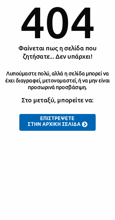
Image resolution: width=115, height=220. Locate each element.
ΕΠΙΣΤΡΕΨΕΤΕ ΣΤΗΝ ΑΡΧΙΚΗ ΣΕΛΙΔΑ (58, 122)
